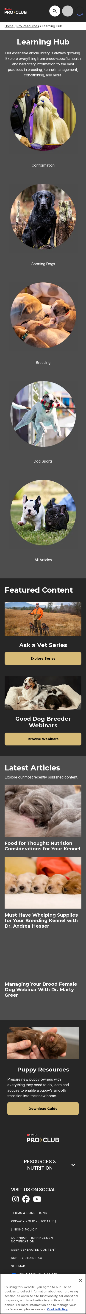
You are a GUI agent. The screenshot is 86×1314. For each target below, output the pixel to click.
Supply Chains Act (27, 1258)
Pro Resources (28, 26)
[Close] (80, 1280)
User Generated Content (33, 1249)
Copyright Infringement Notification (33, 1239)
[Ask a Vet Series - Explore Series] (43, 658)
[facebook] (26, 1200)
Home (9, 26)
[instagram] (15, 1200)
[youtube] (37, 1200)
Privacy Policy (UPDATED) (33, 1221)
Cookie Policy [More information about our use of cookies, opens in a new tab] (57, 1309)
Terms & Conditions (29, 1213)
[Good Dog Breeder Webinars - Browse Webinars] (43, 738)
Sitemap (18, 1266)
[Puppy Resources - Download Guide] (43, 1108)
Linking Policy (24, 1229)
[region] (43, 1294)
